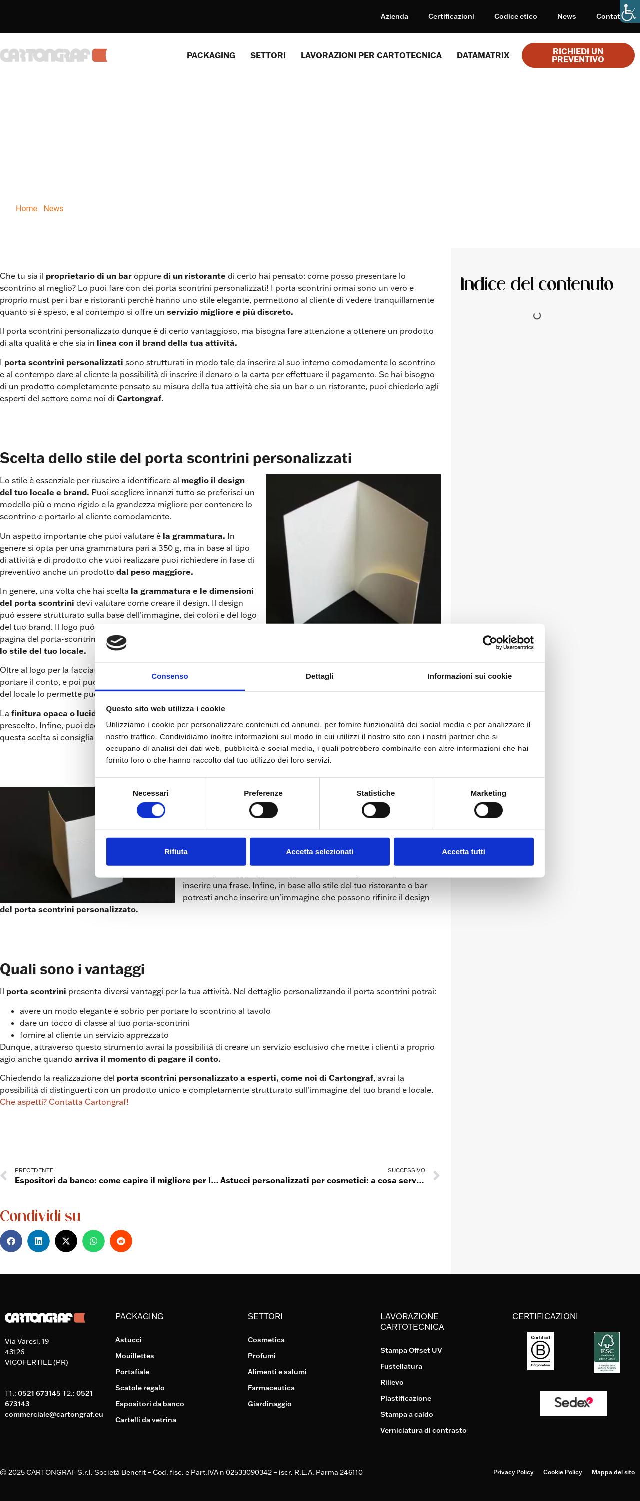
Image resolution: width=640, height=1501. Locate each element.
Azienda (394, 16)
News (567, 16)
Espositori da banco (150, 1403)
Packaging (211, 55)
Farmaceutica (271, 1387)
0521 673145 (39, 1393)
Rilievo (392, 1382)
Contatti (610, 16)
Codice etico (516, 16)
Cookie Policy (563, 1472)
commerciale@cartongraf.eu (54, 1414)
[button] (11, 1241)
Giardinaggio (270, 1403)
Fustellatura (401, 1366)
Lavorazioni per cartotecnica (371, 55)
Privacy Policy (514, 1472)
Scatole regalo (140, 1387)
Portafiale (133, 1371)
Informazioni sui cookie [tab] (470, 676)
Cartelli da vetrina (146, 1419)
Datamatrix (483, 55)
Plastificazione (406, 1398)
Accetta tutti (464, 851)
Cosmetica (266, 1339)
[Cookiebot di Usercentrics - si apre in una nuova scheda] (490, 642)
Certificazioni (451, 16)
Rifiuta (176, 851)
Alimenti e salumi (277, 1371)
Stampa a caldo (407, 1414)
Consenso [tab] (170, 676)
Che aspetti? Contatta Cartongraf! (64, 1102)
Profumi (262, 1355)
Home (27, 208)
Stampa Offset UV (411, 1350)
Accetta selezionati (320, 851)
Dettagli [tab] (320, 676)
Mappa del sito (613, 1472)
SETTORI (268, 55)
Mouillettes (135, 1355)
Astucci (129, 1339)
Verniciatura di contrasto (423, 1430)
